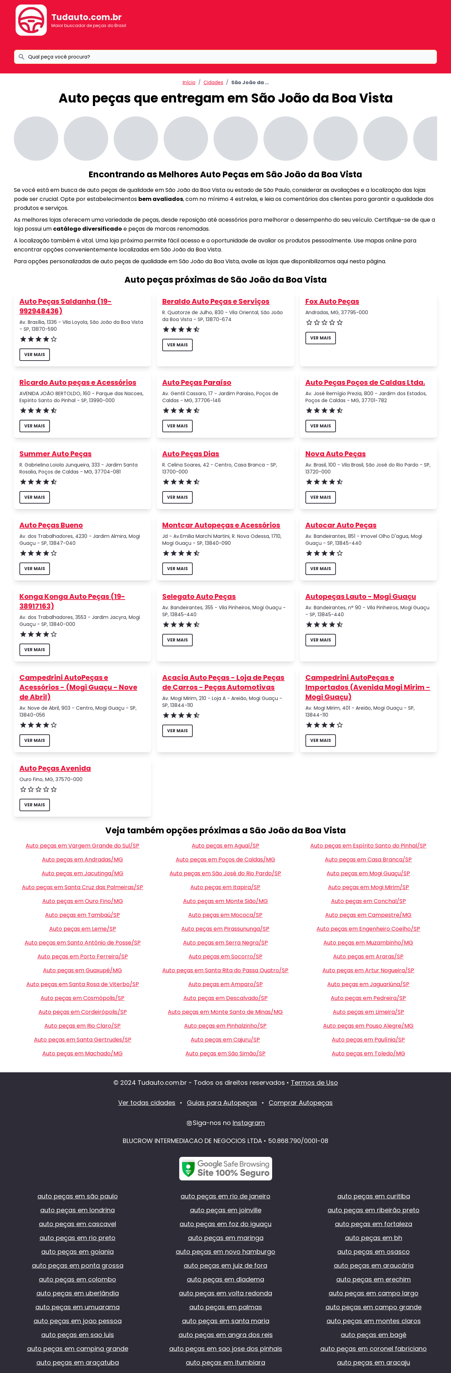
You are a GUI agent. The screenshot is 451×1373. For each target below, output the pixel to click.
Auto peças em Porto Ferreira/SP (82, 956)
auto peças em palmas (225, 1307)
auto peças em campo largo (373, 1293)
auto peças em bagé (373, 1334)
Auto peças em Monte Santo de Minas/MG (225, 1012)
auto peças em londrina (77, 1210)
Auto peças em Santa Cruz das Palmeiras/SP (82, 887)
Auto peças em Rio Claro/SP (82, 1026)
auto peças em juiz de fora (225, 1265)
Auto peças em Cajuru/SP (225, 1040)
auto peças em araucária (374, 1265)
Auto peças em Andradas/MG (82, 859)
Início (189, 82)
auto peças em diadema (225, 1279)
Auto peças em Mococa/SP (225, 915)
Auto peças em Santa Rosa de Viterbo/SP (82, 984)
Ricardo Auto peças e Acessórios (77, 382)
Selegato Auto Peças (199, 596)
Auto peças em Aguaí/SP (225, 846)
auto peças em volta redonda (225, 1293)
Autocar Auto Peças (340, 525)
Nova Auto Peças (335, 454)
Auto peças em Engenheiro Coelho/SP (368, 929)
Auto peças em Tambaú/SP (82, 915)
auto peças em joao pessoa (78, 1321)
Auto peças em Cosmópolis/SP (82, 998)
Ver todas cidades (146, 1102)
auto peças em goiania (77, 1251)
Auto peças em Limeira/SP (368, 1012)
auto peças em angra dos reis (226, 1334)
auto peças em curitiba (373, 1196)
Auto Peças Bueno (51, 525)
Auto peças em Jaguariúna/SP (368, 984)
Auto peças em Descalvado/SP (225, 998)
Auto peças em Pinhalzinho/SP (225, 1026)
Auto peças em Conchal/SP (368, 901)
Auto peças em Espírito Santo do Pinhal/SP (368, 846)
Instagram (249, 1122)
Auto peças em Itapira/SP (225, 887)
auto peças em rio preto (77, 1237)
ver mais (34, 354)
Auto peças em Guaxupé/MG (82, 970)
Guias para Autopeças (222, 1102)
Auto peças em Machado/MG (82, 1053)
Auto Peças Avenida (55, 768)
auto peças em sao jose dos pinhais (225, 1348)
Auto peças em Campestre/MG (368, 915)
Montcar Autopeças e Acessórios (221, 525)
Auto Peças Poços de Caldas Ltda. (365, 382)
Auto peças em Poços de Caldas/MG (225, 859)
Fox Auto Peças (332, 301)
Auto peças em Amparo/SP (225, 984)
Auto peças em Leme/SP (82, 929)
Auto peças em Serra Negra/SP (225, 943)
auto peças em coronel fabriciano (373, 1348)
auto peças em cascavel (77, 1224)
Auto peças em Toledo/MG (368, 1053)
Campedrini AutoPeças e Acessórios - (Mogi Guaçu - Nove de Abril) (78, 687)
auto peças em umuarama (77, 1307)
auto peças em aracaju (373, 1362)
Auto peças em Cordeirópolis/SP (82, 1012)
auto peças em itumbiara (225, 1362)
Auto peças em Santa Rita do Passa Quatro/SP (225, 970)
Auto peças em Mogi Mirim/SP (368, 887)
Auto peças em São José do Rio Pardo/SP (225, 873)
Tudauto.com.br (86, 17)
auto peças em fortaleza (373, 1224)
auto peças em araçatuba (77, 1362)
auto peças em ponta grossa (77, 1265)
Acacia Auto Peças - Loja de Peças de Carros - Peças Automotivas (223, 682)
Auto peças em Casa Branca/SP (368, 859)
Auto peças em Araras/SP (368, 956)
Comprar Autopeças (301, 1102)
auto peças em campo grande (374, 1307)
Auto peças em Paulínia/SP (368, 1040)
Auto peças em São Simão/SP (225, 1053)
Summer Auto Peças (55, 454)
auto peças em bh (373, 1237)
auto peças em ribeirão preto (373, 1210)
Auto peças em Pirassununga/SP (225, 929)
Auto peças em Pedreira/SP (368, 998)
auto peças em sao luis (77, 1334)
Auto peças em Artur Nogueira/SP (368, 970)
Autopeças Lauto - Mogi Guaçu (360, 596)
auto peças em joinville (225, 1210)
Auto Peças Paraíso (196, 382)
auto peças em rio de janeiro (225, 1196)
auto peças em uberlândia (77, 1293)
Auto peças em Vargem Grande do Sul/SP (82, 846)
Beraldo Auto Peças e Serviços (215, 301)
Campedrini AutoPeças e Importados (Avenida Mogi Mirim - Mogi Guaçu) (367, 687)
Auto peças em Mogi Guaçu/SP (368, 873)
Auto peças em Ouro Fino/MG (82, 901)
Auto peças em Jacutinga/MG (82, 873)
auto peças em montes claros (374, 1321)
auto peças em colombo (77, 1279)
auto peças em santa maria (225, 1321)
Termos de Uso (314, 1082)
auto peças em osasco (373, 1251)
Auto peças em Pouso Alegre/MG (368, 1026)
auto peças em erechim (373, 1279)
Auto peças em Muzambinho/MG (368, 943)
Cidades (213, 82)
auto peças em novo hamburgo (225, 1251)
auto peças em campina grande (77, 1348)
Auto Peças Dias (190, 454)
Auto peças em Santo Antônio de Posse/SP (83, 943)
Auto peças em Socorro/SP (225, 956)
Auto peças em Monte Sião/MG (225, 901)
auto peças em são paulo (77, 1196)
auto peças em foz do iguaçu (225, 1224)
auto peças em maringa (225, 1237)
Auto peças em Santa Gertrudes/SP (82, 1040)
